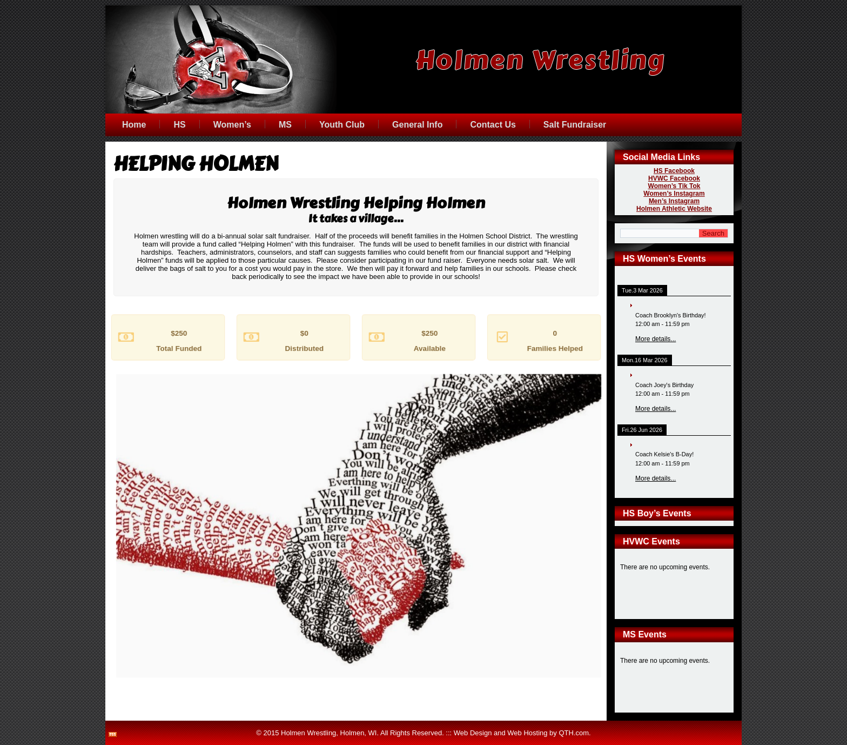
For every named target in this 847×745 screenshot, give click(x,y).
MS (285, 124)
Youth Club (342, 124)
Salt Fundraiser (574, 124)
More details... (655, 339)
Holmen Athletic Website (674, 208)
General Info (417, 124)
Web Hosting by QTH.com (548, 733)
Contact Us (492, 124)
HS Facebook (674, 171)
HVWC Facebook (674, 178)
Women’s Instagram (673, 193)
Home (134, 124)
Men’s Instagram (674, 201)
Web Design (473, 733)
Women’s (232, 124)
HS (179, 124)
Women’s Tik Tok (674, 186)
